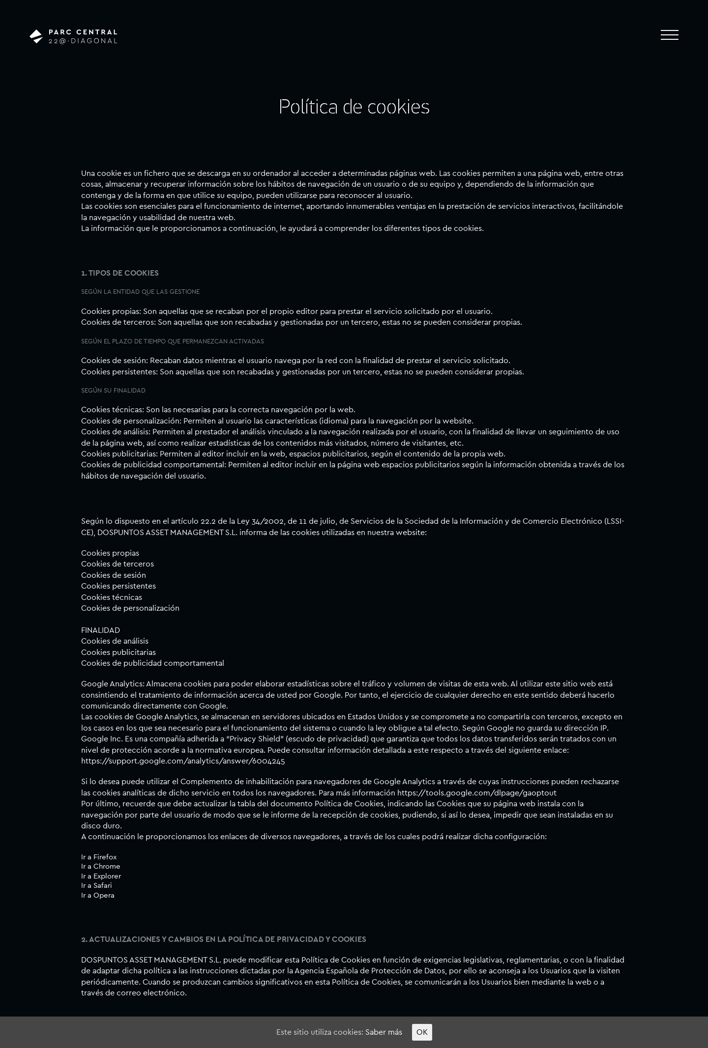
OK (422, 1032)
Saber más (383, 1032)
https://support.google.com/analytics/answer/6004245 (183, 761)
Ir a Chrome (100, 866)
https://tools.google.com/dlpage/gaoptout (477, 793)
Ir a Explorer (101, 876)
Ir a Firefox (99, 857)
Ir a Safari (96, 885)
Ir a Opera (98, 895)
